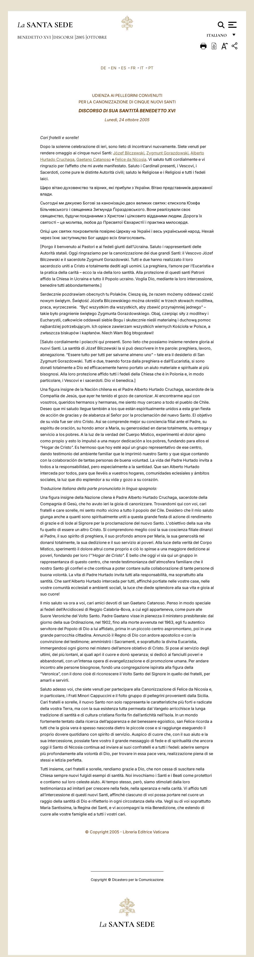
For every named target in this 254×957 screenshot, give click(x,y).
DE (103, 67)
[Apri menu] (232, 25)
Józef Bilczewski (128, 152)
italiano (217, 36)
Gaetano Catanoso (93, 159)
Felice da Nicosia (130, 159)
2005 (80, 37)
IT (142, 67)
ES (123, 67)
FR (133, 67)
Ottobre (97, 37)
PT (150, 67)
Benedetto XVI (34, 37)
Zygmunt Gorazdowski (167, 152)
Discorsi (63, 37)
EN (113, 67)
